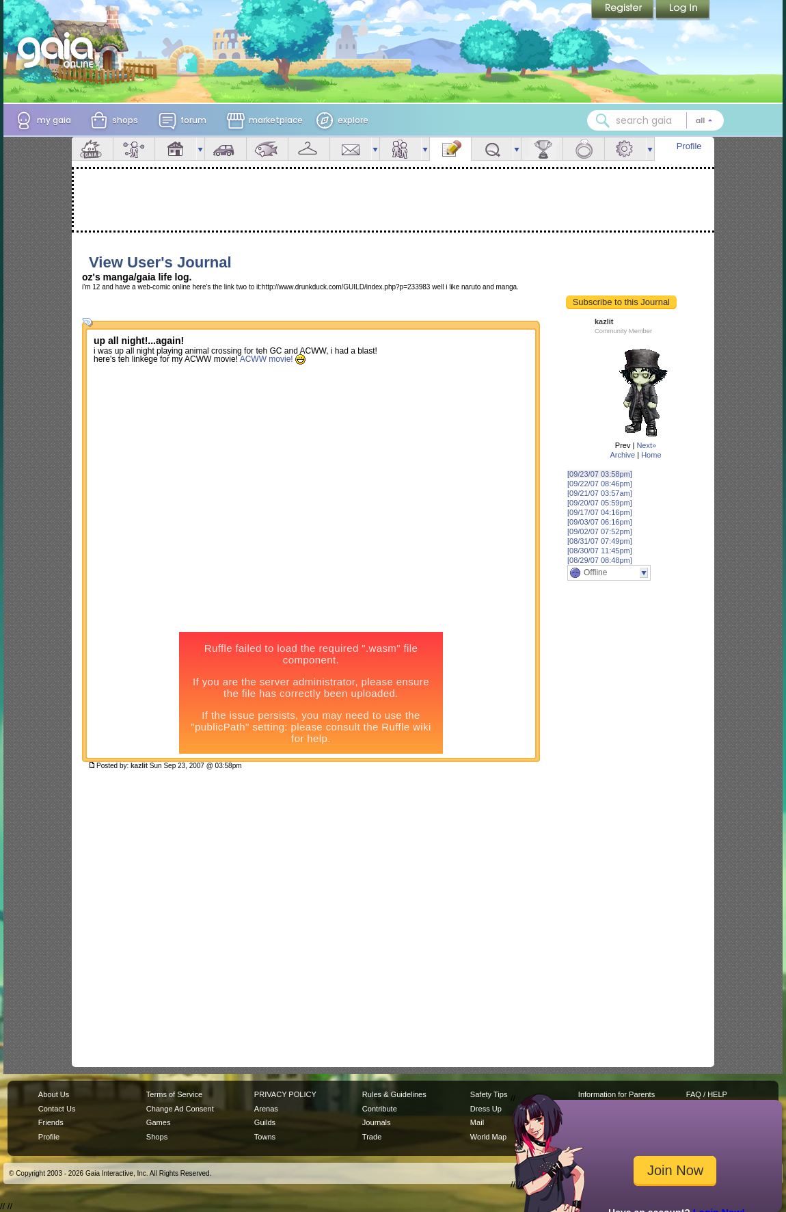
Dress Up (486, 1109)
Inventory (308, 148)
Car (225, 148)
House (175, 148)
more (200, 148)
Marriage (583, 148)
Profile (689, 146)
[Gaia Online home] (59, 50)
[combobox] (655, 120)
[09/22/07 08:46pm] (599, 483)
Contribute (379, 1109)
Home (651, 455)
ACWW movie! (274, 360)
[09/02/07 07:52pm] (599, 531)
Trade (371, 1137)
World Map (488, 1137)
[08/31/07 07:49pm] (599, 541)
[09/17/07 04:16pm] (599, 512)
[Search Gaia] (603, 120)
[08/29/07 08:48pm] (599, 560)
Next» (646, 445)
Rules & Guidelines (394, 1094)
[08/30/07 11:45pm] (599, 550)
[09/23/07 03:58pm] (599, 474)
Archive (622, 455)
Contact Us (57, 1109)
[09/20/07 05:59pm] (599, 503)
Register (623, 10)
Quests (492, 148)
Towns (264, 1137)
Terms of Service (174, 1094)
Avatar (133, 148)
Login (682, 10)
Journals (376, 1122)
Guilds (264, 1122)
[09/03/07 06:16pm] (599, 522)
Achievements (542, 148)
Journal (450, 148)
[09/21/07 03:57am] (599, 493)
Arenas (266, 1109)
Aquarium (267, 148)
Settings (625, 148)
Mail (350, 148)
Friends (400, 148)
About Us (53, 1094)
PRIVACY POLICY (285, 1094)
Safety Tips (489, 1094)
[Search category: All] (704, 120)
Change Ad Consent (180, 1109)
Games (158, 1122)
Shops (156, 1137)
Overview (92, 148)
